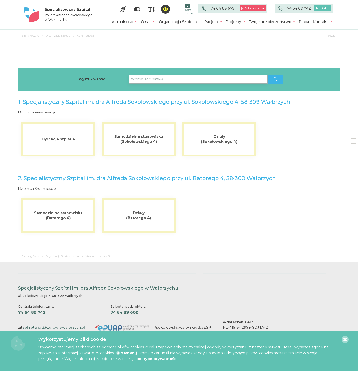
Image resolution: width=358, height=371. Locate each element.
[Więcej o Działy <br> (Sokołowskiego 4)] (219, 139)
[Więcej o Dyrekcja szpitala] (58, 139)
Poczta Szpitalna (187, 9)
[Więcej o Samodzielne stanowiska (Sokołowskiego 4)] (139, 139)
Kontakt (322, 8)
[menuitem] (124, 22)
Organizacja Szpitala (178, 22)
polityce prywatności (157, 359)
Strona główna (30, 35)
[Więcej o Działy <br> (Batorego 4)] (139, 216)
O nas (146, 22)
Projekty (233, 22)
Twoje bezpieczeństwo (269, 22)
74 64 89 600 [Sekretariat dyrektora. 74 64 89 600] (124, 312)
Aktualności (123, 22)
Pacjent (211, 22)
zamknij (126, 353)
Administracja (85, 35)
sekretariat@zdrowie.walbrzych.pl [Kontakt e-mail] (54, 327)
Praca (304, 22)
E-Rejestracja (252, 8)
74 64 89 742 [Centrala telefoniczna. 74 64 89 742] (31, 312)
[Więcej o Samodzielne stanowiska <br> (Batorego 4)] (58, 216)
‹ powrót (331, 35)
